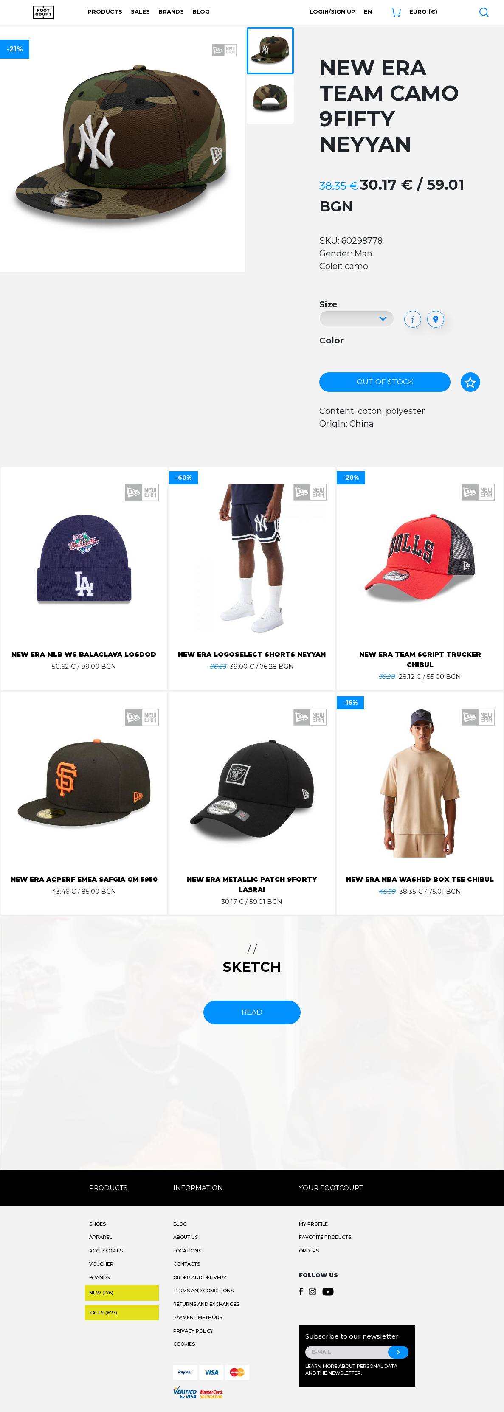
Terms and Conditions (203, 1291)
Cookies (184, 1344)
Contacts (186, 1264)
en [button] (368, 11)
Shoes (97, 1224)
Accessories (106, 1251)
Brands (171, 11)
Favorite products (325, 1237)
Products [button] (104, 11)
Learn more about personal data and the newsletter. (351, 1369)
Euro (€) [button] (423, 11)
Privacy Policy (193, 1331)
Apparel (100, 1237)
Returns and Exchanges (206, 1304)
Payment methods (197, 1317)
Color (331, 340)
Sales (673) (103, 1313)
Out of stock (385, 381)
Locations (187, 1251)
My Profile (313, 1224)
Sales (140, 11)
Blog (201, 11)
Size (328, 304)
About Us (185, 1237)
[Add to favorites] (470, 382)
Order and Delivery (199, 1277)
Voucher (101, 1264)
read (252, 1012)
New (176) (101, 1293)
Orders (309, 1251)
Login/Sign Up (332, 11)
